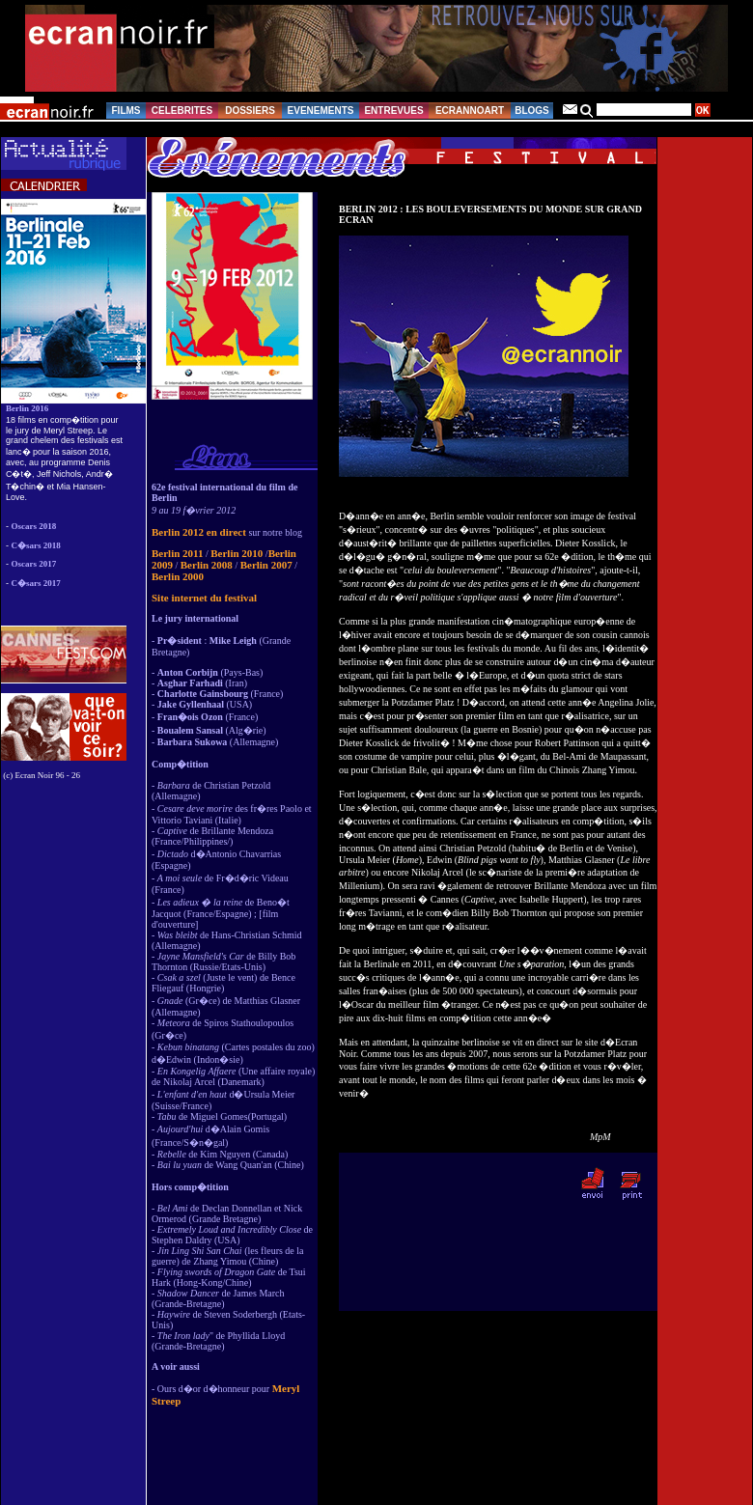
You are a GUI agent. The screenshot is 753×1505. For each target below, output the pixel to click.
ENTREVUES (393, 110)
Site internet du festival (204, 597)
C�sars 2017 (36, 583)
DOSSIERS (250, 110)
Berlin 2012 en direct (199, 532)
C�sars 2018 (36, 545)
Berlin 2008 (207, 565)
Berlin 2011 (177, 553)
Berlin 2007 (266, 565)
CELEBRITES (182, 110)
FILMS (126, 110)
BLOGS (532, 110)
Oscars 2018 (34, 526)
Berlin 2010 (236, 553)
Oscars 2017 (34, 564)
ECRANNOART (469, 110)
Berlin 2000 (178, 576)
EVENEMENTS (321, 110)
